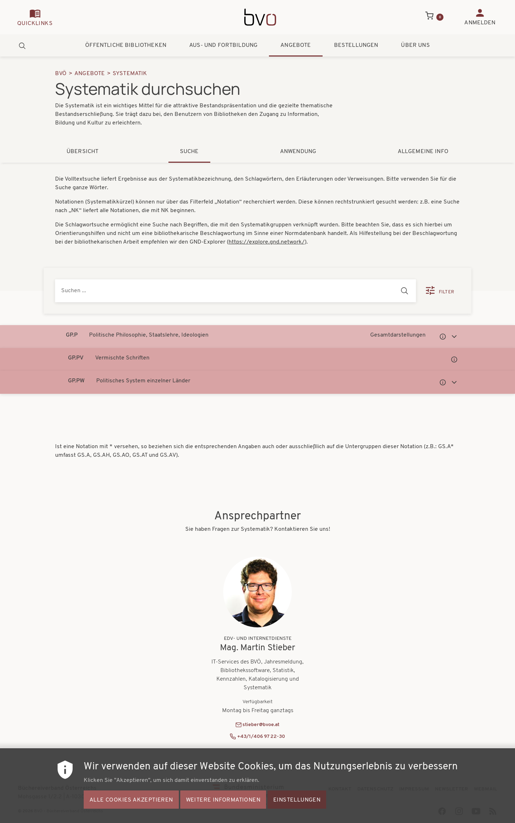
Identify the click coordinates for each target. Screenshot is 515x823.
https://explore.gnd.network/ (267, 242)
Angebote (295, 45)
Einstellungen (296, 804)
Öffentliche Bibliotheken (125, 45)
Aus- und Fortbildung (223, 45)
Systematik (130, 74)
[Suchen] (404, 290)
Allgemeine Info (423, 152)
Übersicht (82, 152)
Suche (189, 152)
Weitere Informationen (223, 804)
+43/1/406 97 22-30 (261, 736)
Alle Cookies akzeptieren (131, 804)
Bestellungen (356, 45)
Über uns (415, 45)
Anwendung (298, 152)
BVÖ (61, 74)
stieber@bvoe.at (260, 725)
